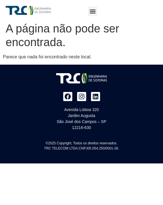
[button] (92, 11)
